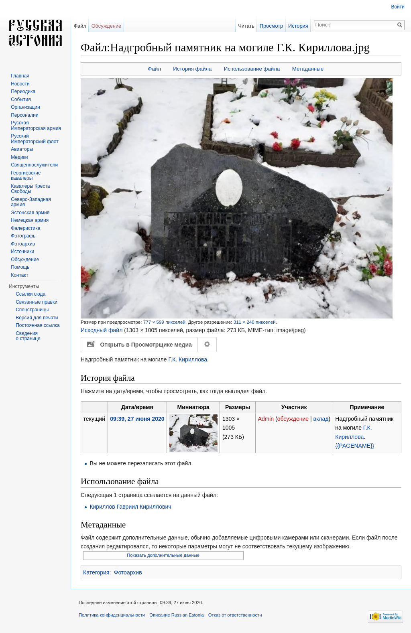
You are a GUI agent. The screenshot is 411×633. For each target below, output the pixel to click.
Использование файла (252, 69)
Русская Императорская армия (36, 125)
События (21, 99)
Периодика (23, 91)
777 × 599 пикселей (164, 322)
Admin (266, 419)
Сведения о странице (28, 336)
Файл (154, 69)
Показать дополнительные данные (163, 555)
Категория (96, 572)
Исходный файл (101, 330)
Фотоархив (128, 572)
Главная (20, 76)
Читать (246, 26)
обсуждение (293, 419)
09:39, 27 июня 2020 (137, 419)
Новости (20, 84)
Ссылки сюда (30, 294)
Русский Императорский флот (34, 138)
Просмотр (271, 26)
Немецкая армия (30, 220)
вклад (321, 419)
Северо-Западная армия (31, 202)
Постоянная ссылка (37, 325)
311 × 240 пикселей (255, 322)
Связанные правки (36, 302)
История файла (192, 69)
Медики (19, 157)
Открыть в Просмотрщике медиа (146, 344)
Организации (25, 107)
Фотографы (24, 236)
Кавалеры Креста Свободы (30, 189)
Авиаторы (22, 149)
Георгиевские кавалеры (26, 175)
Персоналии (25, 115)
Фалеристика (25, 228)
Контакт (19, 275)
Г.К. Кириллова (187, 359)
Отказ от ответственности (235, 615)
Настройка (207, 344)
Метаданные (308, 69)
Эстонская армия (30, 212)
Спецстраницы (32, 309)
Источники (22, 251)
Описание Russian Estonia (176, 615)
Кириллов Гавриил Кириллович (130, 506)
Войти (398, 7)
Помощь (20, 267)
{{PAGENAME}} (354, 445)
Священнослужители (34, 165)
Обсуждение (107, 26)
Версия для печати (37, 318)
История (298, 26)
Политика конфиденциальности (112, 615)
